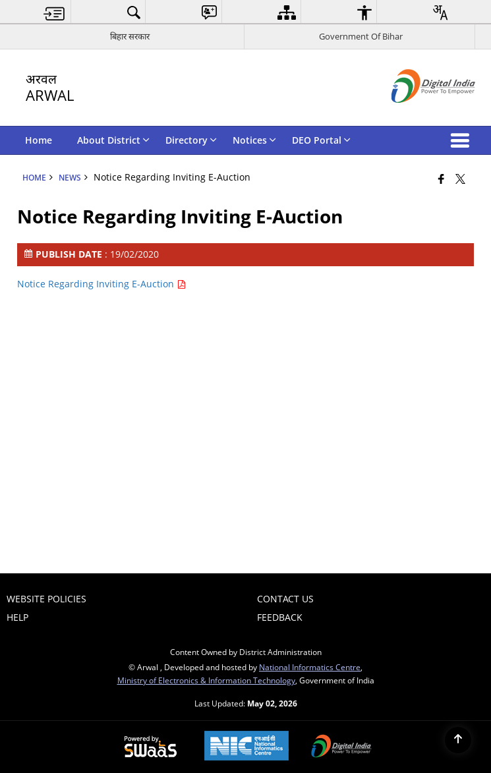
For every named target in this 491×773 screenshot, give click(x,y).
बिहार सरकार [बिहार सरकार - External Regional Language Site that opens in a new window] (130, 36)
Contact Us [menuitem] (285, 598)
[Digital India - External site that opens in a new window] (416, 113)
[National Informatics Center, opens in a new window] (246, 747)
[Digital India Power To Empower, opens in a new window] (341, 747)
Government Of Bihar (361, 36)
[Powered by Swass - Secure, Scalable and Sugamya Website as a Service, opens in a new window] (150, 747)
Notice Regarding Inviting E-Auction (101, 283)
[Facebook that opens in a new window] (441, 178)
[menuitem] (54, 12)
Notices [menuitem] (254, 140)
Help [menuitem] (17, 617)
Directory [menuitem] (191, 140)
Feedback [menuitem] (280, 617)
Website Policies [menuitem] (46, 598)
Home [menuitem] (38, 140)
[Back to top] (458, 740)
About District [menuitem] (113, 140)
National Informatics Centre (310, 667)
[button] (462, 140)
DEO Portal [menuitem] (321, 140)
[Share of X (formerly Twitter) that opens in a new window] (460, 178)
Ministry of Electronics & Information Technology (206, 680)
